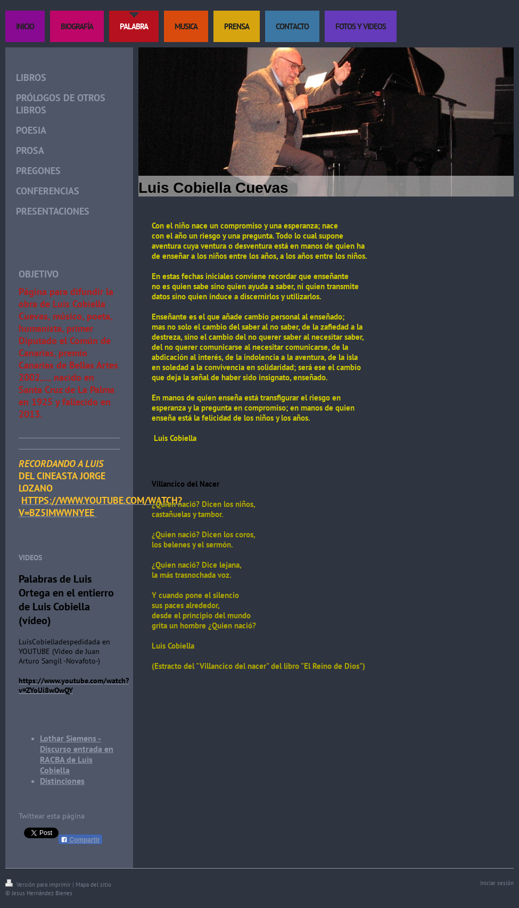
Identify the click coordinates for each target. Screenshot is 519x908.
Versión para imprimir (38, 884)
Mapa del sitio (93, 884)
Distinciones (62, 780)
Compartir (80, 840)
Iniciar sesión (497, 883)
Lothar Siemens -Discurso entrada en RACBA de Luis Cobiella (76, 754)
